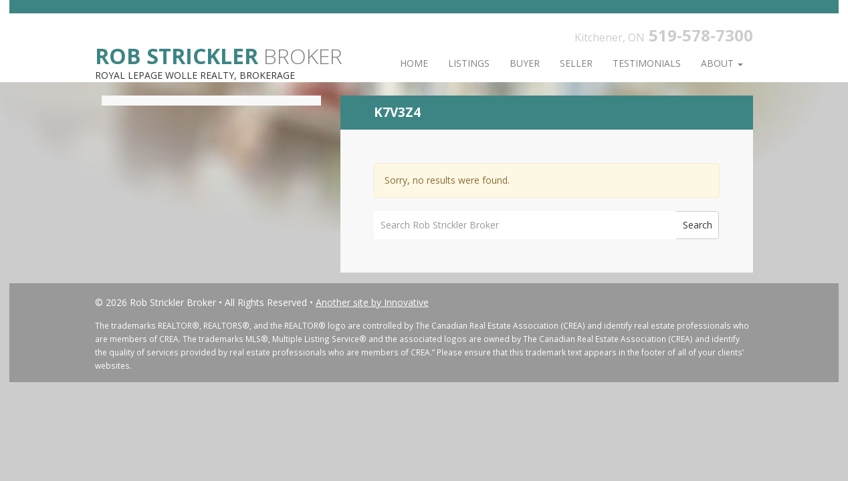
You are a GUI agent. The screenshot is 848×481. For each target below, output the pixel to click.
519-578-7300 (701, 35)
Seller (576, 63)
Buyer (525, 63)
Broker (218, 55)
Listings (469, 63)
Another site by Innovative (372, 302)
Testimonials (647, 63)
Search (697, 224)
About (722, 63)
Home (414, 63)
